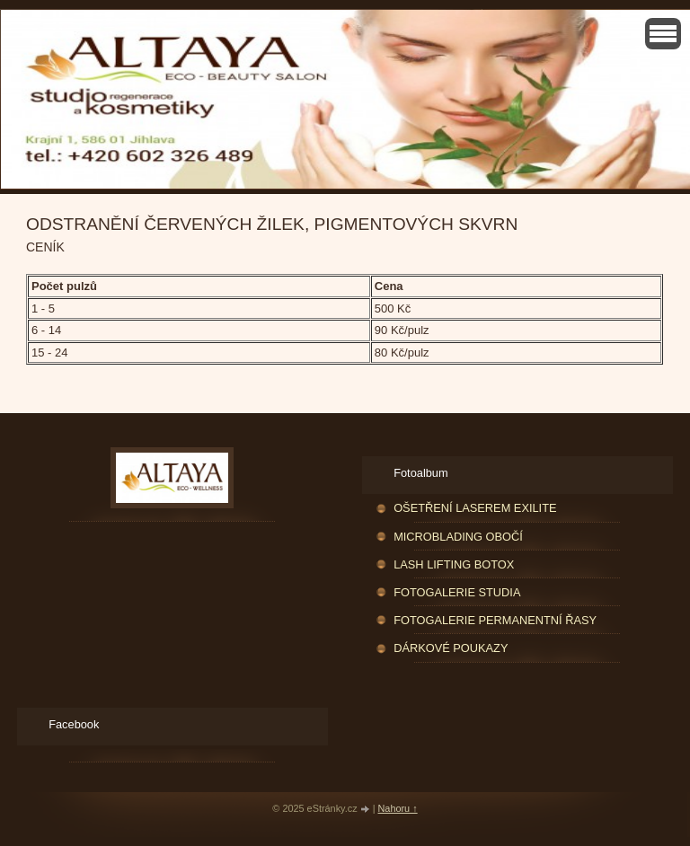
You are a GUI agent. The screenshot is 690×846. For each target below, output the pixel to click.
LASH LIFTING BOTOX (454, 564)
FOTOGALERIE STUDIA (457, 592)
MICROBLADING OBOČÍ (458, 536)
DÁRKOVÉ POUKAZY (451, 648)
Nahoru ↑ (398, 808)
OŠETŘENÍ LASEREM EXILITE (475, 508)
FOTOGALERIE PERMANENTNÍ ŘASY (495, 620)
